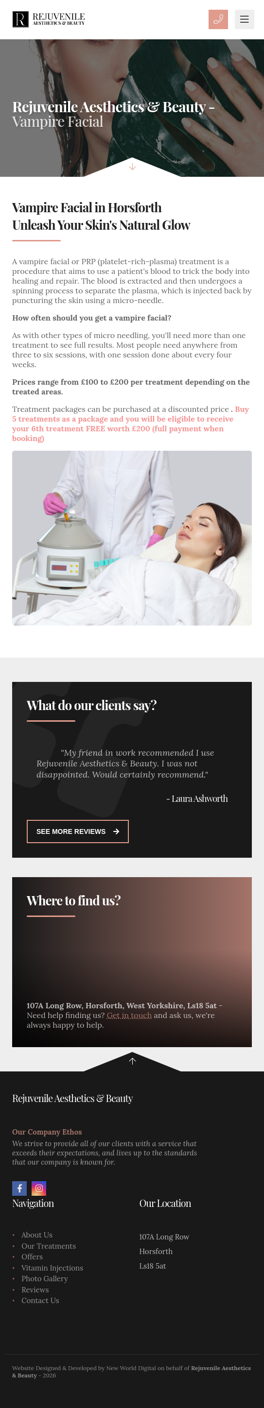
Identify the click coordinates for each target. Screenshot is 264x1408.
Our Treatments (48, 1246)
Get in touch (129, 1015)
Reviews (35, 1289)
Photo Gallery (44, 1278)
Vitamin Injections (52, 1267)
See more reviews (77, 831)
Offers (32, 1256)
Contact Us (40, 1300)
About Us (37, 1234)
